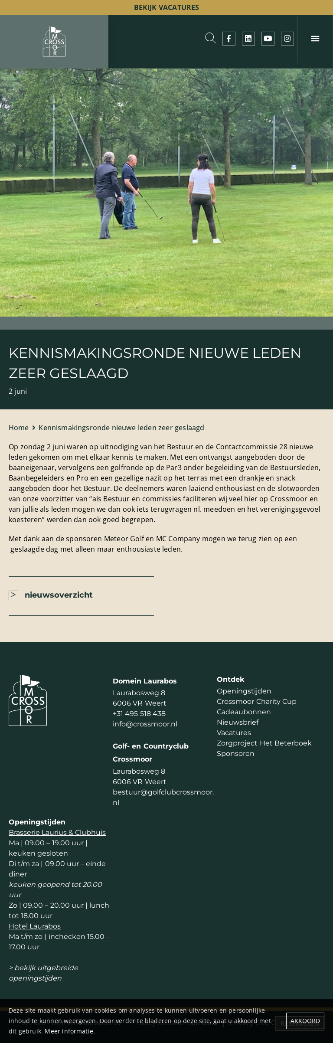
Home (19, 427)
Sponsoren (236, 753)
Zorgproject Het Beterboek (264, 743)
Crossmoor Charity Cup (256, 701)
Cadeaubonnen (244, 712)
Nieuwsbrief (237, 722)
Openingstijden (244, 691)
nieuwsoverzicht (59, 595)
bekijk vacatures (166, 7)
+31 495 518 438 (139, 714)
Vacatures (234, 733)
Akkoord (305, 1021)
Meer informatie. (70, 1031)
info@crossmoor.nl (145, 724)
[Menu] (315, 39)
